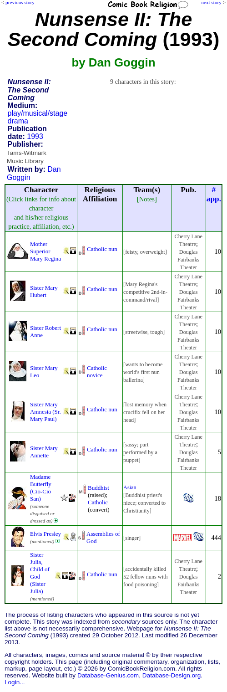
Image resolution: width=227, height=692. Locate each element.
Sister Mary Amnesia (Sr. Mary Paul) (45, 411)
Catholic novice (97, 371)
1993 (35, 136)
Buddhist (98, 487)
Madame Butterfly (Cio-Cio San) (40, 487)
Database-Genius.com (108, 675)
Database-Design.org (171, 675)
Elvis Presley (45, 533)
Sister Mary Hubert (44, 291)
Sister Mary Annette (44, 452)
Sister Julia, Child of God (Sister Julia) (40, 573)
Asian (129, 487)
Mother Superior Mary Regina (45, 251)
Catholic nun (102, 249)
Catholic (98, 502)
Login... (15, 682)
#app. (214, 194)
